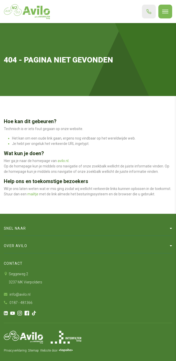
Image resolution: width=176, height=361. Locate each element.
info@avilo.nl (17, 294)
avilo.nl (63, 161)
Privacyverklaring (15, 350)
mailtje (32, 194)
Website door (56, 350)
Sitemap (33, 350)
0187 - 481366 (18, 303)
